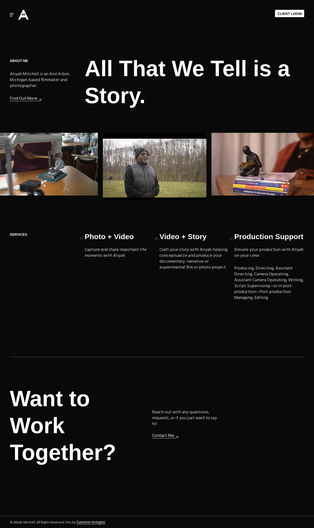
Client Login (289, 14)
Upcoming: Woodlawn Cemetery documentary (155, 167)
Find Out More (23, 99)
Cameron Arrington (91, 522)
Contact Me (163, 436)
